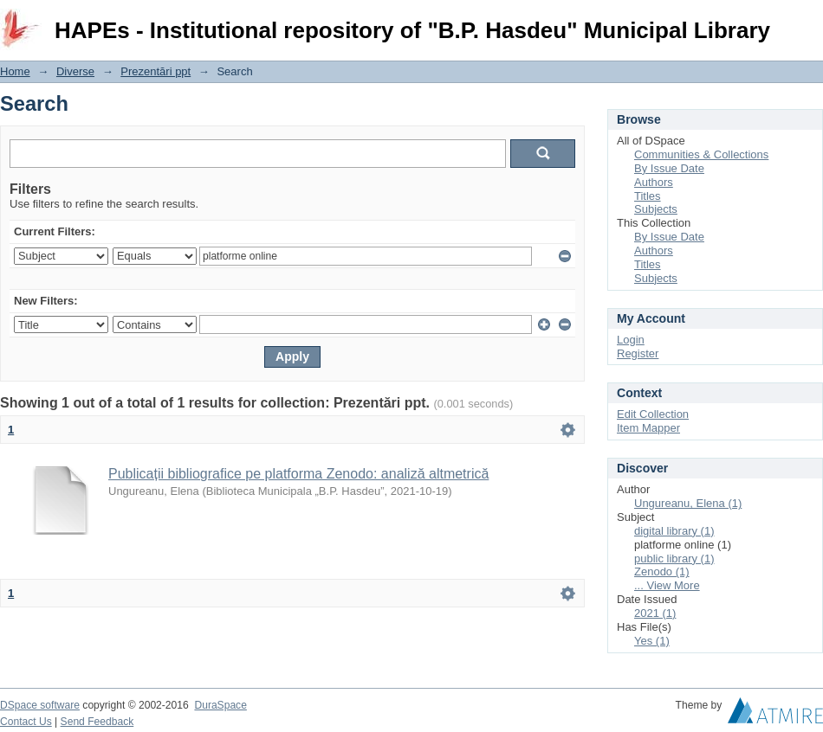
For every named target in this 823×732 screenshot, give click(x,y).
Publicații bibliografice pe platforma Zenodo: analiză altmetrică (298, 473)
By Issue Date (669, 168)
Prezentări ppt (155, 71)
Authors (653, 182)
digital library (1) (674, 530)
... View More (667, 585)
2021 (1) (655, 613)
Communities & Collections (701, 154)
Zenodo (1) (662, 571)
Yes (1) (652, 640)
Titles (647, 195)
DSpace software (40, 705)
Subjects (655, 208)
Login (809, 21)
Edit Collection (653, 414)
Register (637, 353)
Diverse (75, 71)
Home (15, 71)
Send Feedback (97, 722)
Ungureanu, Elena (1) (688, 503)
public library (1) (674, 558)
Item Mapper (648, 427)
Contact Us (26, 722)
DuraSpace (220, 705)
